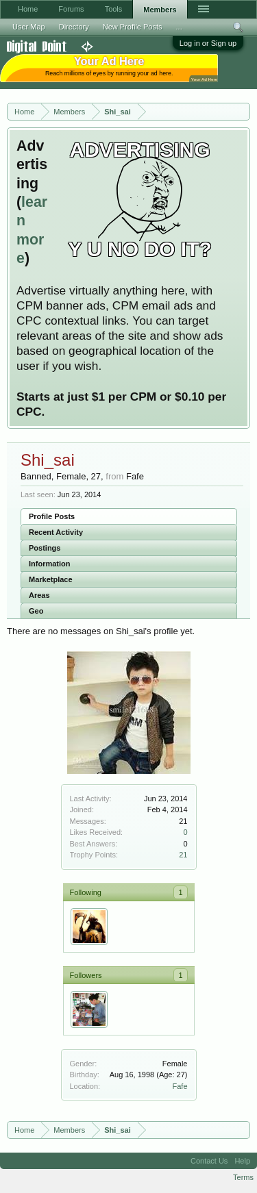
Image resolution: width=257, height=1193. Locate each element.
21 (183, 855)
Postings (44, 548)
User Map (28, 27)
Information (50, 564)
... (179, 27)
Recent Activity (56, 532)
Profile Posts (52, 516)
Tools (114, 9)
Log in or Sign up (208, 43)
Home (28, 9)
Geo (36, 611)
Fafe (179, 1086)
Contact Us (209, 1161)
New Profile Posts (132, 27)
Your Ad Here (204, 79)
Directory (74, 27)
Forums (71, 9)
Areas (39, 595)
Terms (243, 1177)
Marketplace (51, 579)
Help (242, 1161)
